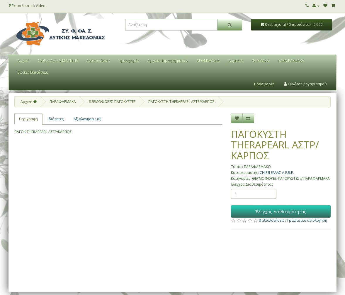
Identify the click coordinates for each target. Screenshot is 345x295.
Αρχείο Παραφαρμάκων (167, 60)
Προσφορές (128, 60)
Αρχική (23, 60)
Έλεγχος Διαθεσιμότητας (252, 184)
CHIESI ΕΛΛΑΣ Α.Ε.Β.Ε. (277, 172)
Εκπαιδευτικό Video (27, 5)
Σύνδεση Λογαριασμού (305, 84)
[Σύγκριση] (248, 118)
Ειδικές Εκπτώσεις (33, 72)
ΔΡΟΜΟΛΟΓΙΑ (208, 60)
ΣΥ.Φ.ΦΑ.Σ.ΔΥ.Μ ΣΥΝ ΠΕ (58, 60)
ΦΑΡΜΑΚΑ (260, 60)
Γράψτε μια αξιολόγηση (307, 220)
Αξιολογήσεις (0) (87, 118)
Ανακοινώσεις (98, 60)
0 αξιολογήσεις (271, 220)
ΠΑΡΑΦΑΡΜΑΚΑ (291, 60)
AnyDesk (236, 60)
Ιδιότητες (56, 118)
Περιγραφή (28, 118)
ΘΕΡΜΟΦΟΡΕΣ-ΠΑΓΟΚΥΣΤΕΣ (112, 101)
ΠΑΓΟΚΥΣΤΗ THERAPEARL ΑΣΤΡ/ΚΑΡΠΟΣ (181, 101)
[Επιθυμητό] (237, 118)
